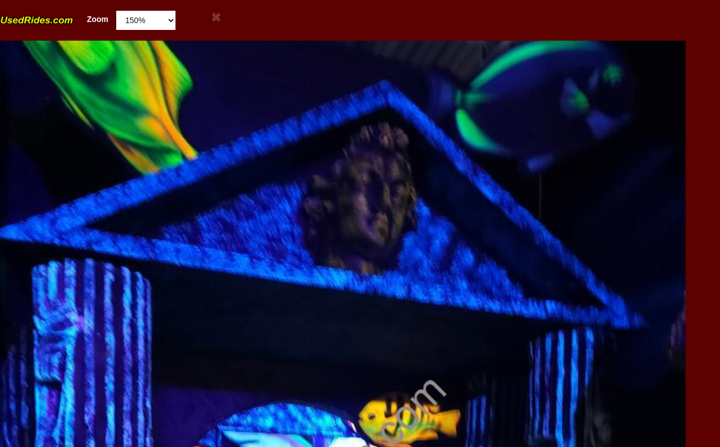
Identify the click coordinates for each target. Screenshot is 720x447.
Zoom (54, 19)
